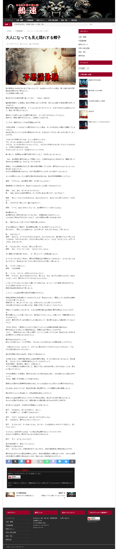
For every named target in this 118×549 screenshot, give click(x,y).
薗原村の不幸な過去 (95, 80)
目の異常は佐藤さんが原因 (97, 101)
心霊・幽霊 (19, 20)
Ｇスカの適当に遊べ (39, 523)
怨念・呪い (64, 20)
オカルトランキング (13, 480)
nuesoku (25, 44)
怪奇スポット (41, 20)
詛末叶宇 (91, 111)
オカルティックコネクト (41, 525)
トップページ (9, 20)
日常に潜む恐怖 (53, 20)
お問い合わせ (64, 518)
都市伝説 (74, 20)
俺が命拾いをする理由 (95, 90)
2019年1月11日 (14, 44)
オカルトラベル (38, 527)
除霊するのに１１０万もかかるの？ (99, 122)
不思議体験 (29, 20)
